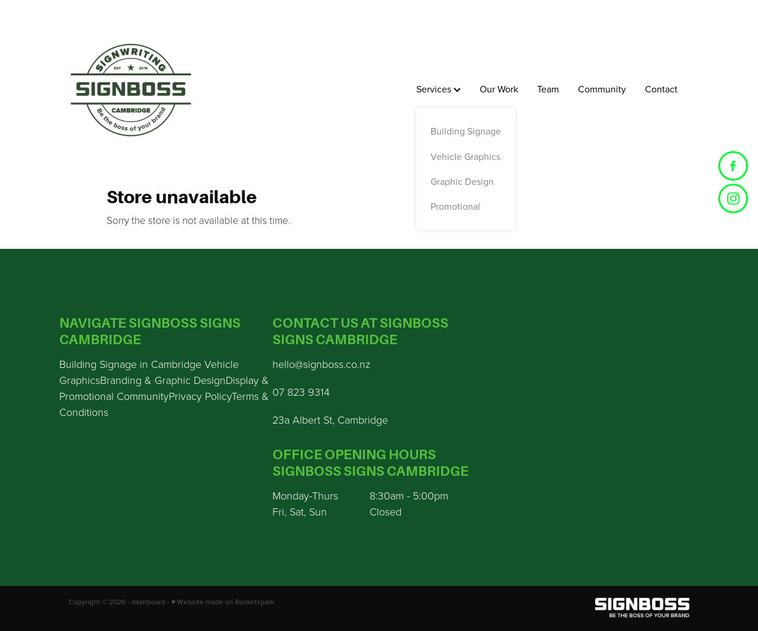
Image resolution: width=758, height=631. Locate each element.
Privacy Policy (200, 396)
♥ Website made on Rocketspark (222, 602)
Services (438, 88)
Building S (82, 364)
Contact (661, 88)
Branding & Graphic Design (163, 380)
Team (548, 88)
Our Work (499, 88)
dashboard (148, 602)
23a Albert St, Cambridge (330, 419)
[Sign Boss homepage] (131, 90)
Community (602, 88)
